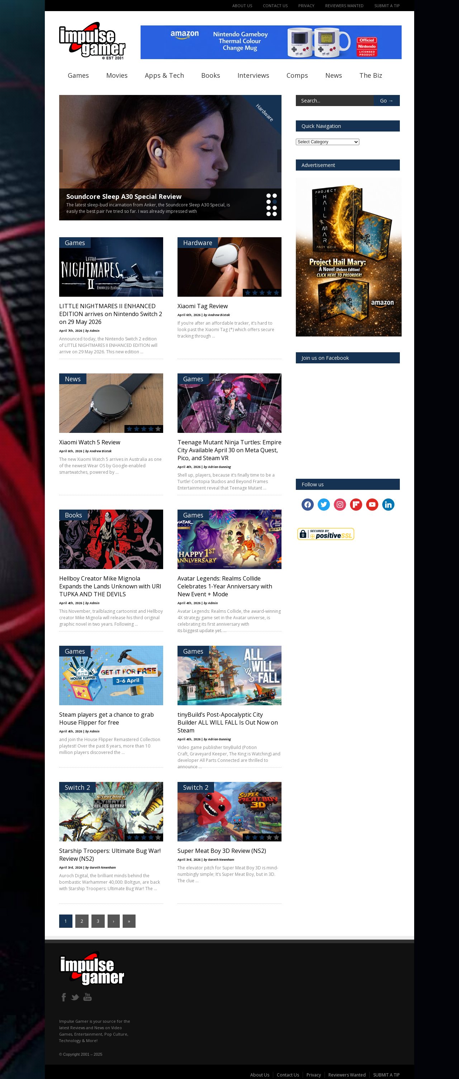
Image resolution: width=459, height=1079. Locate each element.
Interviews (253, 75)
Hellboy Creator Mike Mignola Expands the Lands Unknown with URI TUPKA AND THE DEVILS (110, 586)
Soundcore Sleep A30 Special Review (123, 196)
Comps (297, 75)
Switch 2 (77, 787)
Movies (117, 75)
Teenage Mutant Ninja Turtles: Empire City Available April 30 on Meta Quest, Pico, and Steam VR (229, 450)
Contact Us (275, 5)
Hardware (264, 112)
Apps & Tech (164, 75)
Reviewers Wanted (344, 5)
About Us (242, 5)
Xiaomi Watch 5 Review (89, 442)
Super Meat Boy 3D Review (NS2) (222, 851)
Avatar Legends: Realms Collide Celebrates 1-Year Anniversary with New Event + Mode (225, 586)
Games (78, 75)
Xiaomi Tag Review (203, 306)
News (333, 75)
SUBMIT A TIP (387, 5)
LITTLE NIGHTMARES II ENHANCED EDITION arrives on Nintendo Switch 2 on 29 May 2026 (110, 314)
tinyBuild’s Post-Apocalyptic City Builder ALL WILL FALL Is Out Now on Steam (228, 722)
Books (210, 75)
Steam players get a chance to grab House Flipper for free (106, 718)
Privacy (306, 5)
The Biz (370, 75)
